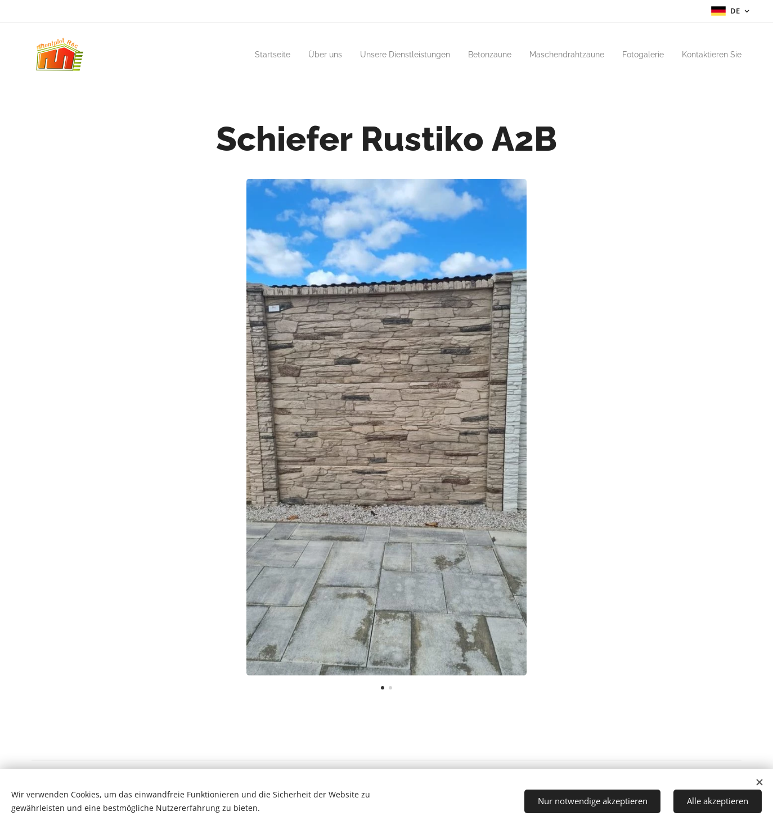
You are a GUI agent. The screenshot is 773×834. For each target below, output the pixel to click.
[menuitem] (240, 54)
